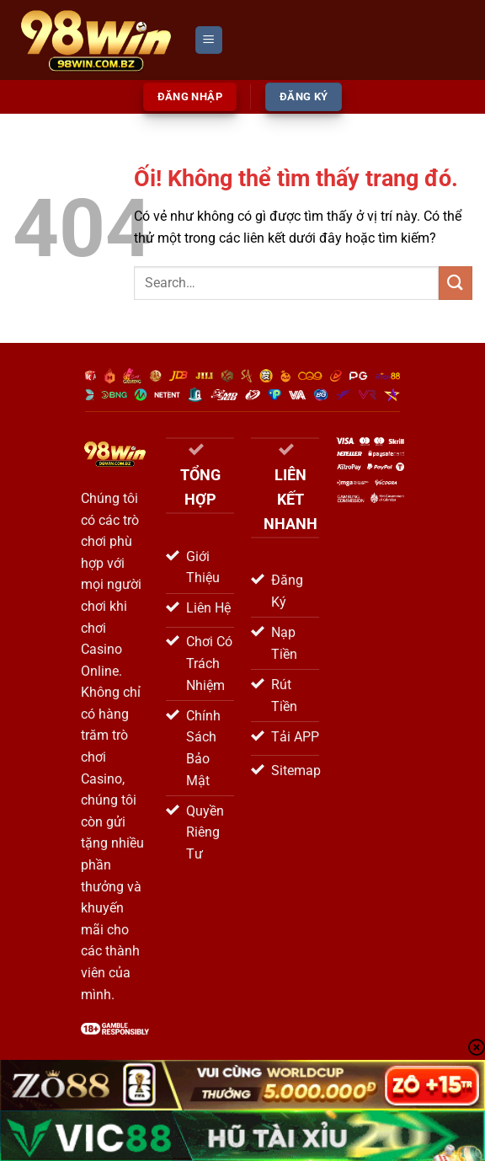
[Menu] (208, 40)
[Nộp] (455, 282)
